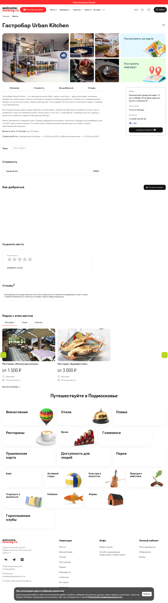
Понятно (146, 594)
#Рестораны (19, 148)
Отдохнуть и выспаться (13, 495)
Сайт (133, 123)
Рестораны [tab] (9, 322)
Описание (14, 88)
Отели (66, 412)
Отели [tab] (24, 322)
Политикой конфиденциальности (105, 597)
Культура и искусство (95, 475)
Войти (142, 557)
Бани (8, 473)
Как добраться (66, 88)
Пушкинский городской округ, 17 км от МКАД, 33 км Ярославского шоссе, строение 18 (144, 98)
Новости (88, 10)
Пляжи (121, 412)
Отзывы (91, 88)
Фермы (93, 494)
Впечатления (17, 412)
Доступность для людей (75, 455)
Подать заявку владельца (53, 297)
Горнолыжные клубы (18, 518)
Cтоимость (39, 88)
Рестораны (15, 433)
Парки (121, 453)
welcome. (9, 541)
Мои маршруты (147, 547)
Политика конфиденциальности (13, 575)
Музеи (64, 432)
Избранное (145, 552)
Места (54, 10)
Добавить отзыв (15, 268)
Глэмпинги (111, 433)
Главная (5, 16)
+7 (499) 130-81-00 (137, 119)
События (78, 10)
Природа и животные (136, 475)
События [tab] (38, 322)
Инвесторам (105, 547)
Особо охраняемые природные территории (112, 553)
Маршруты (65, 10)
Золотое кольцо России (84, 2)
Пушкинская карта (16, 455)
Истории (97, 10)
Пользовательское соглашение (12, 567)
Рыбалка (52, 494)
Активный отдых (52, 475)
